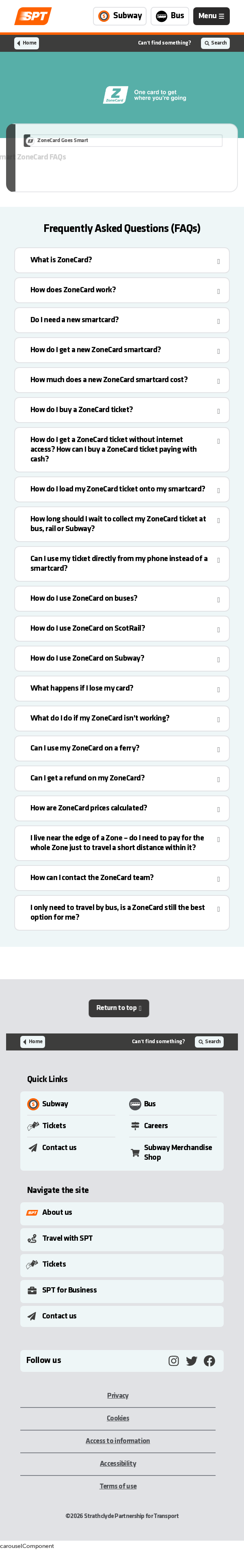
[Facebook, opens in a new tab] (209, 1361)
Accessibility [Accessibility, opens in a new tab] (118, 1464)
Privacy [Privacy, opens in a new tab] (117, 1396)
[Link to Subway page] (120, 16)
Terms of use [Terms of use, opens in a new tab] (118, 1486)
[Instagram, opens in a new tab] (174, 1361)
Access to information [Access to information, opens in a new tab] (118, 1441)
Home (29, 43)
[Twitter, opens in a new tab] (192, 1361)
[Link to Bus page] (170, 16)
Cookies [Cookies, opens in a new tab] (118, 1418)
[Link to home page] (33, 16)
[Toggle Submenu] (124, 1212)
